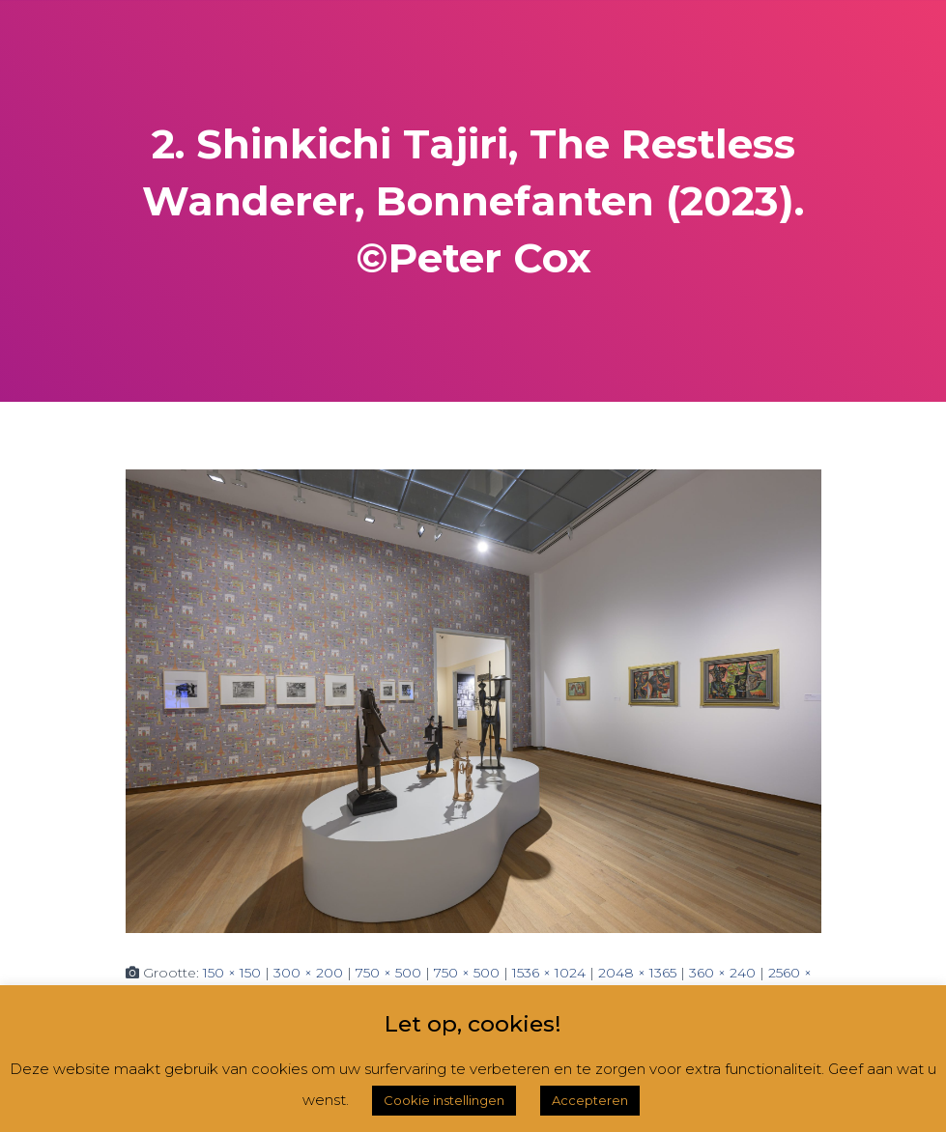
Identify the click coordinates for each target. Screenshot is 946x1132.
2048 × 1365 (637, 972)
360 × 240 (722, 972)
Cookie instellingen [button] (444, 1100)
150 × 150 (232, 972)
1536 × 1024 (549, 972)
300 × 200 (308, 972)
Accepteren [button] (590, 1100)
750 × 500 (388, 972)
